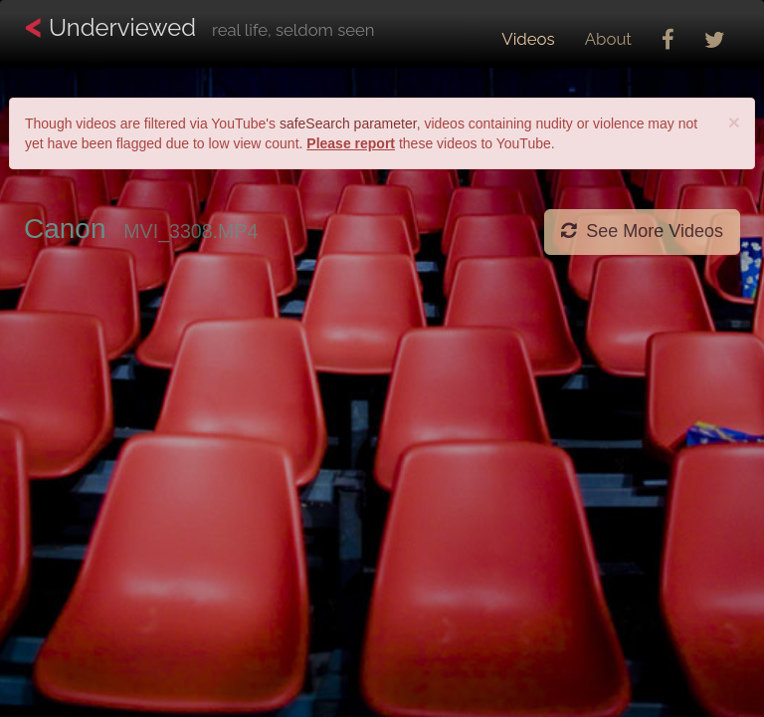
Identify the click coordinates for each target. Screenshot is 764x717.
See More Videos (642, 231)
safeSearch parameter (348, 123)
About (608, 39)
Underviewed (199, 28)
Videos (527, 39)
